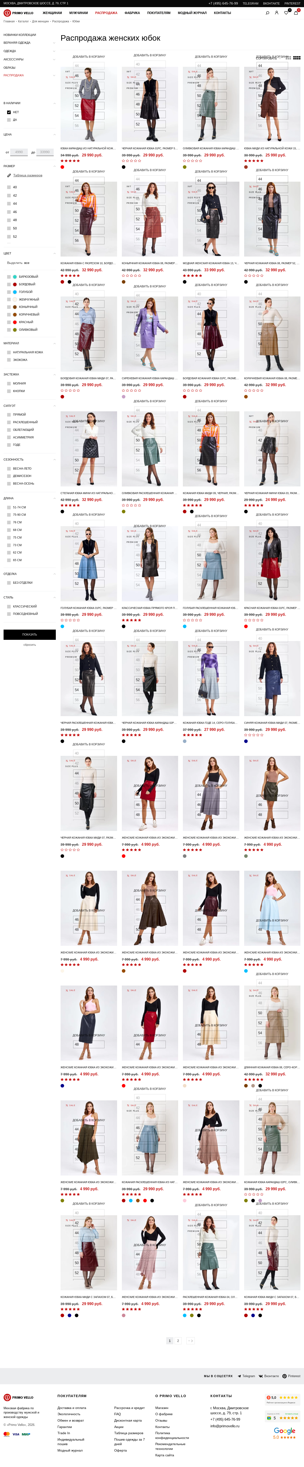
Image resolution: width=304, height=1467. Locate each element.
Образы (9, 67)
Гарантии (64, 1427)
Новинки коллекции (20, 35)
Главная (9, 21)
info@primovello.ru (224, 1425)
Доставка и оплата (71, 1408)
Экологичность (68, 1414)
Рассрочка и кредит (129, 1408)
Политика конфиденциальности (172, 1435)
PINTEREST (292, 3)
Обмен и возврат (70, 1420)
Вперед (190, 1340)
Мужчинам (78, 13)
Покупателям (159, 13)
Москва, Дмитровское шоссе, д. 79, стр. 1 (36, 3)
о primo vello (170, 1396)
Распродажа (106, 13)
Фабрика (132, 13)
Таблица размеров (128, 1433)
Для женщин (40, 21)
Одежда (10, 51)
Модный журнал (192, 13)
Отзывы (161, 1420)
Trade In (63, 1433)
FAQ (117, 1414)
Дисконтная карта (128, 1420)
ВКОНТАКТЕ (271, 3)
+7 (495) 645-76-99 (223, 3)
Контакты (222, 13)
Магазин (161, 1408)
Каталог (23, 21)
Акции (119, 1427)
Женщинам (52, 13)
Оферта (120, 1450)
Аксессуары (14, 59)
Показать (29, 634)
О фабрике (164, 1414)
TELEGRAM (250, 3)
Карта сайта (164, 1455)
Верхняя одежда (17, 42)
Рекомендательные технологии (170, 1446)
